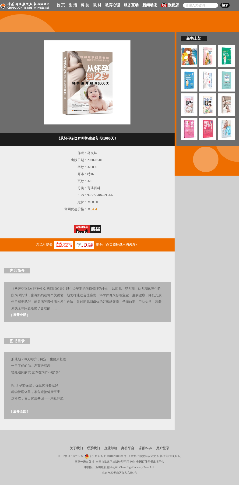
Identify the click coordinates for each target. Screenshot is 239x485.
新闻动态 (149, 5)
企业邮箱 (110, 448)
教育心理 (112, 5)
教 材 (97, 5)
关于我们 (76, 448)
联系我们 (93, 448)
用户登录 (162, 448)
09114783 (74, 456)
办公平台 (127, 448)
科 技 (85, 5)
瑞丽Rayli (145, 448)
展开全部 (19, 315)
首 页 (60, 5)
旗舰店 (170, 4)
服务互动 (131, 5)
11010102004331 (113, 456)
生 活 (73, 5)
